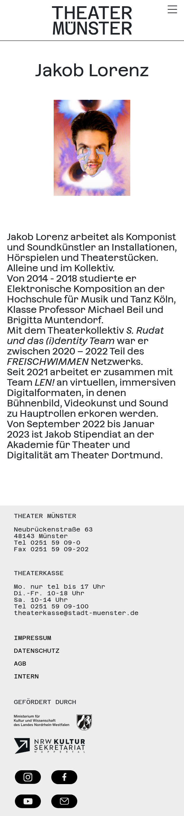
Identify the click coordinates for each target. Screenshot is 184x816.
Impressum (32, 637)
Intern (26, 676)
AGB (20, 663)
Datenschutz (37, 650)
